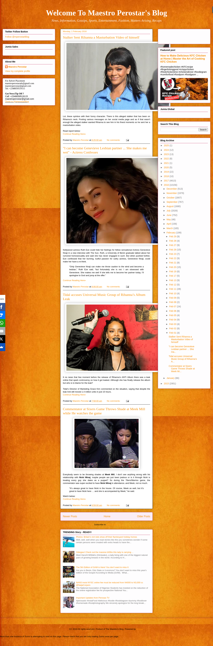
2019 (167, 171)
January (170, 378)
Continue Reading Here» (74, 134)
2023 (167, 154)
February (171, 232)
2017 (167, 180)
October (170, 197)
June (169, 215)
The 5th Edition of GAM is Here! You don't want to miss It (102, 567)
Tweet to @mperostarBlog (17, 101)
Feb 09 (173, 298)
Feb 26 (173, 249)
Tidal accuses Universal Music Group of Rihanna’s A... (183, 359)
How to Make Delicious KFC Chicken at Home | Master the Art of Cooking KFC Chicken (183, 58)
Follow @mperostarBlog (17, 36)
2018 (167, 176)
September (172, 202)
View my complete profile (17, 71)
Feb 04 (173, 319)
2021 (167, 163)
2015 (167, 383)
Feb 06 (173, 311)
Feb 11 (173, 289)
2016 (167, 185)
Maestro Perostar (17, 66)
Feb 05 (173, 315)
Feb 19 (173, 271)
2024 (167, 150)
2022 (167, 158)
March (169, 228)
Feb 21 (173, 262)
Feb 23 (173, 254)
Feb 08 (173, 302)
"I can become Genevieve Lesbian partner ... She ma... (181, 349)
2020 (167, 167)
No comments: (114, 140)
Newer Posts (70, 516)
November (171, 193)
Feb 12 (173, 284)
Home (107, 516)
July (168, 210)
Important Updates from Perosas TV (92, 598)
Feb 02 (173, 328)
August (170, 206)
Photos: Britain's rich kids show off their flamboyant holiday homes (106, 537)
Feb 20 (173, 267)
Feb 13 (173, 280)
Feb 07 (173, 306)
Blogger (139, 629)
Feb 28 (173, 241)
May (168, 219)
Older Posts (143, 516)
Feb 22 (173, 258)
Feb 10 (173, 293)
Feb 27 (173, 245)
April (169, 224)
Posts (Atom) (113, 524)
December (171, 189)
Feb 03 (173, 324)
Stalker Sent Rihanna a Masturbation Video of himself (101, 37)
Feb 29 (173, 236)
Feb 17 (173, 276)
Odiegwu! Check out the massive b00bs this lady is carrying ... (104, 552)
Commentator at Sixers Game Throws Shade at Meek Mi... (182, 369)
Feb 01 (173, 333)
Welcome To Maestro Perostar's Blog (106, 13)
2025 (167, 145)
